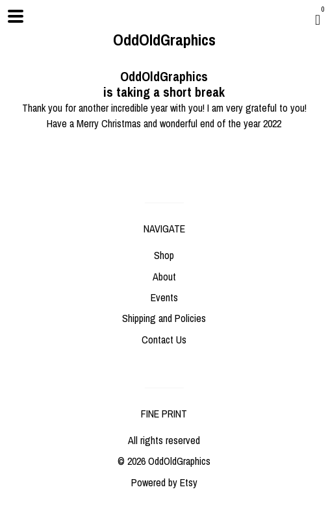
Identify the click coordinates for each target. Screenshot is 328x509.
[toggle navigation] (15, 16)
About (164, 276)
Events (164, 297)
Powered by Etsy (164, 482)
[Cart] (317, 19)
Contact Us (164, 339)
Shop (164, 255)
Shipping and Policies (164, 318)
